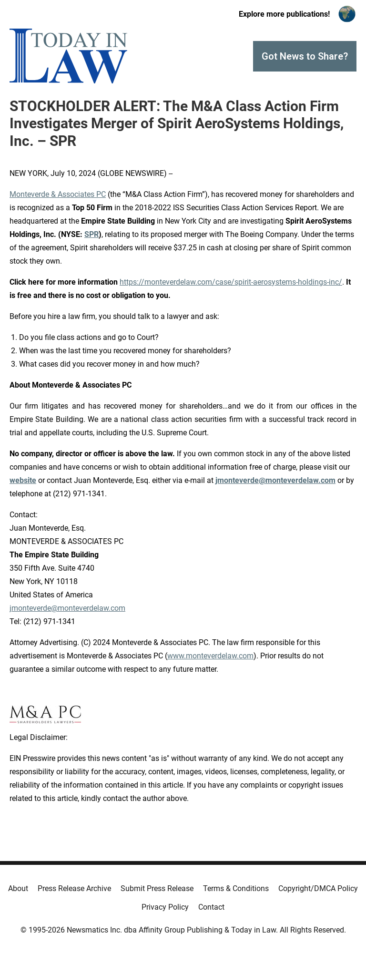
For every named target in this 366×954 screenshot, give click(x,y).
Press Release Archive (74, 888)
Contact (211, 907)
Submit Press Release (157, 888)
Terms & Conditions (236, 888)
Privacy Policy (165, 907)
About (18, 888)
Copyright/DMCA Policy (318, 888)
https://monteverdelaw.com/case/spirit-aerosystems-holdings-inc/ (231, 282)
